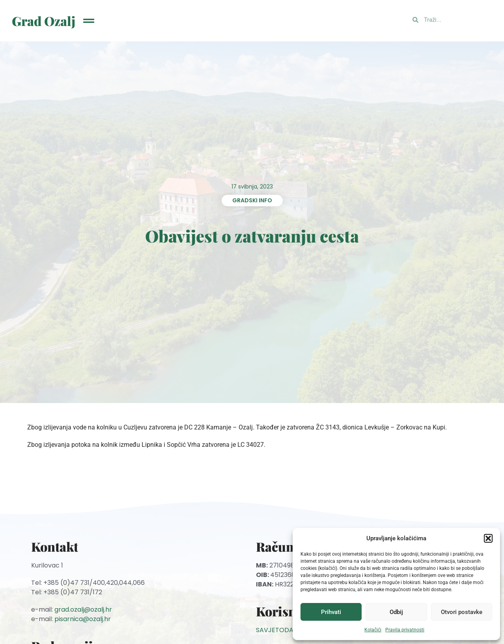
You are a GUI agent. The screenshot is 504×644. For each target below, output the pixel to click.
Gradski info (252, 200)
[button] (488, 538)
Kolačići (372, 630)
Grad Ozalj (43, 20)
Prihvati (331, 612)
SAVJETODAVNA (281, 630)
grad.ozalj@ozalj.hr (83, 609)
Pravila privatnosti (404, 630)
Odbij (396, 612)
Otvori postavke (461, 612)
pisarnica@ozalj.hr (82, 618)
